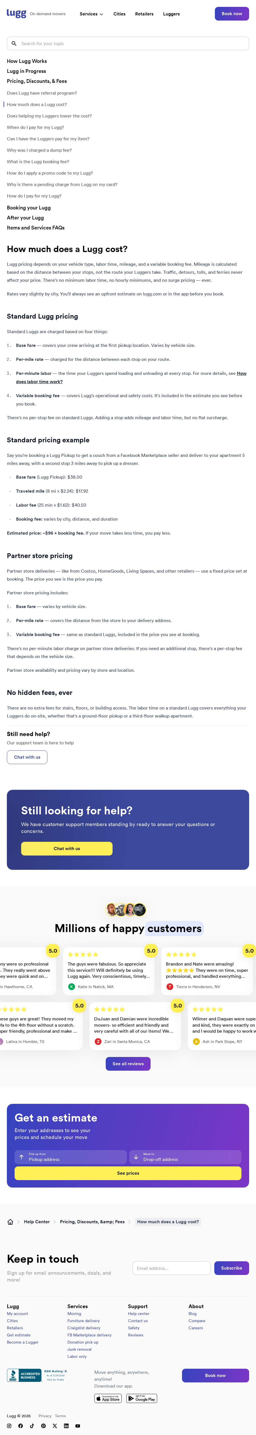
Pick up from (37, 1154)
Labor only (77, 1356)
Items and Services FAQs (36, 227)
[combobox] (71, 1157)
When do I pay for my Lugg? (35, 127)
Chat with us (27, 757)
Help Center (37, 1222)
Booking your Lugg (29, 207)
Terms (60, 1415)
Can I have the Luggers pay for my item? (48, 138)
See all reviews (128, 1064)
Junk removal (79, 1349)
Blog (193, 1313)
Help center (138, 1313)
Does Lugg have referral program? (42, 93)
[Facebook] (20, 1426)
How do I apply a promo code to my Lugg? (50, 173)
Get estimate (19, 1335)
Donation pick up (82, 1342)
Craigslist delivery (83, 1327)
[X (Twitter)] (55, 1426)
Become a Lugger (23, 1342)
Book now (232, 14)
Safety (133, 1327)
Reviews (135, 1335)
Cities (119, 14)
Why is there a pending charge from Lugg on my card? (62, 184)
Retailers (144, 14)
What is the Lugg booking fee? (38, 161)
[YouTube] (77, 1426)
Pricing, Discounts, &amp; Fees (92, 1222)
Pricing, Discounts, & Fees (37, 81)
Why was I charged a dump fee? (39, 150)
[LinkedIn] (66, 1426)
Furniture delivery (83, 1320)
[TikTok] (32, 1426)
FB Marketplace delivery (89, 1335)
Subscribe (231, 1268)
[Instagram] (9, 1426)
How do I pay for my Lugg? (34, 196)
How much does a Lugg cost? (37, 104)
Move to (148, 1154)
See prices (128, 1173)
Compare (197, 1320)
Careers (196, 1327)
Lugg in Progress (26, 71)
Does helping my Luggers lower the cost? (49, 116)
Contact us (138, 1320)
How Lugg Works (27, 61)
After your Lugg (25, 217)
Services (92, 14)
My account (17, 1313)
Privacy (45, 1415)
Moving (74, 1313)
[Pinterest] (43, 1426)
